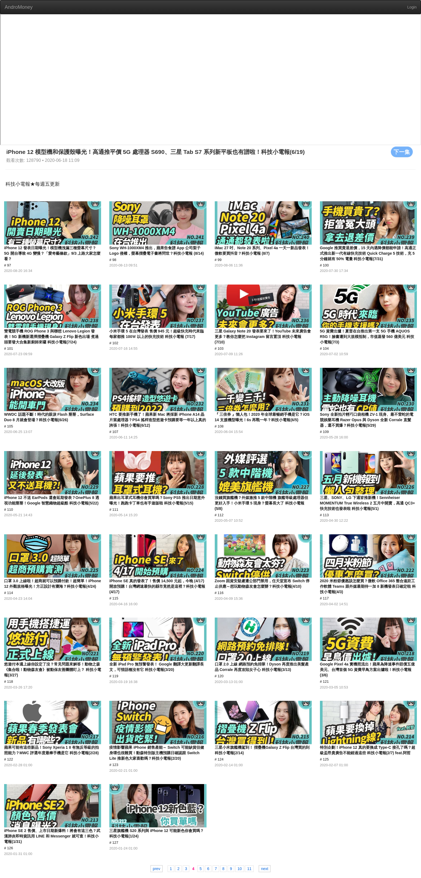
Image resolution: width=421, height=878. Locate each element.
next (264, 868)
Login (412, 7)
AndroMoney (19, 7)
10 (239, 868)
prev (156, 868)
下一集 (402, 152)
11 (249, 868)
